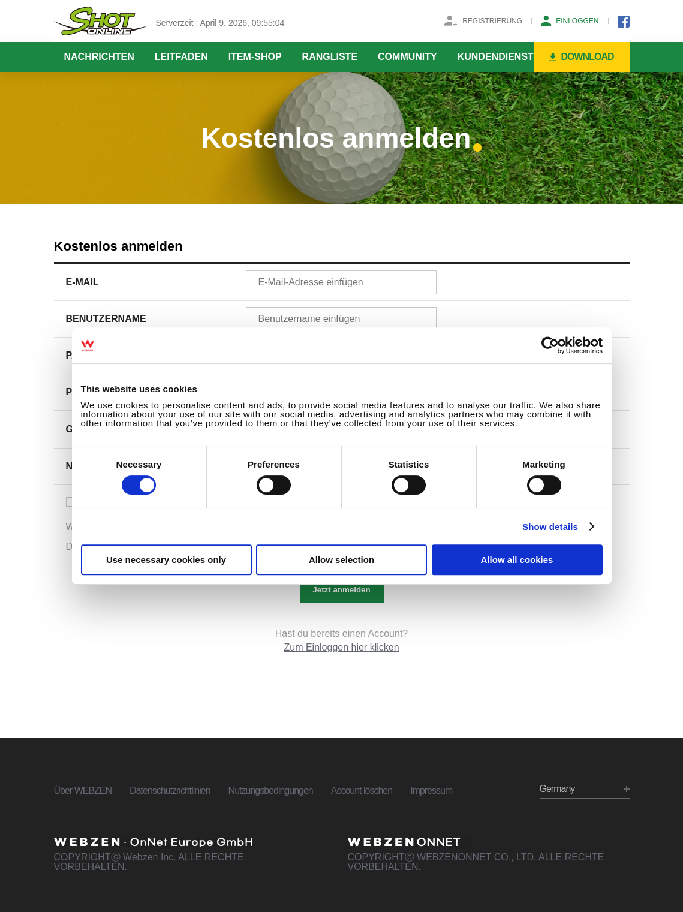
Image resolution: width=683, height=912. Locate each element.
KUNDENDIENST (496, 57)
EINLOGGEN (577, 21)
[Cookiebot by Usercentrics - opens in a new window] (550, 345)
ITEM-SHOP (255, 57)
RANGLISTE (329, 57)
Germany (557, 789)
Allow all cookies (517, 560)
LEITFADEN (181, 57)
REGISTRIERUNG (492, 21)
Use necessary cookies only (166, 560)
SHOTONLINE (100, 21)
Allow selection (341, 560)
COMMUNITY (407, 57)
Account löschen (361, 790)
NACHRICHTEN (99, 57)
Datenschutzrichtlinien (170, 790)
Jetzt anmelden (341, 589)
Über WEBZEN (83, 790)
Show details (550, 526)
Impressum (431, 790)
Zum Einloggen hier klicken (341, 647)
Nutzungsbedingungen (270, 790)
